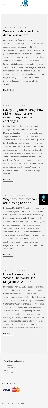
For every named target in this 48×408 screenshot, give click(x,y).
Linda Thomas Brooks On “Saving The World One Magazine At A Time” (20, 278)
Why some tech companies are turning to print (22, 201)
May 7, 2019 (9, 195)
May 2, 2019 (9, 270)
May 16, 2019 (10, 27)
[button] (43, 199)
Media (23, 27)
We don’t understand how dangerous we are (21, 33)
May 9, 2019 (9, 106)
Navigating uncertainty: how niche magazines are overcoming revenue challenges (23, 115)
